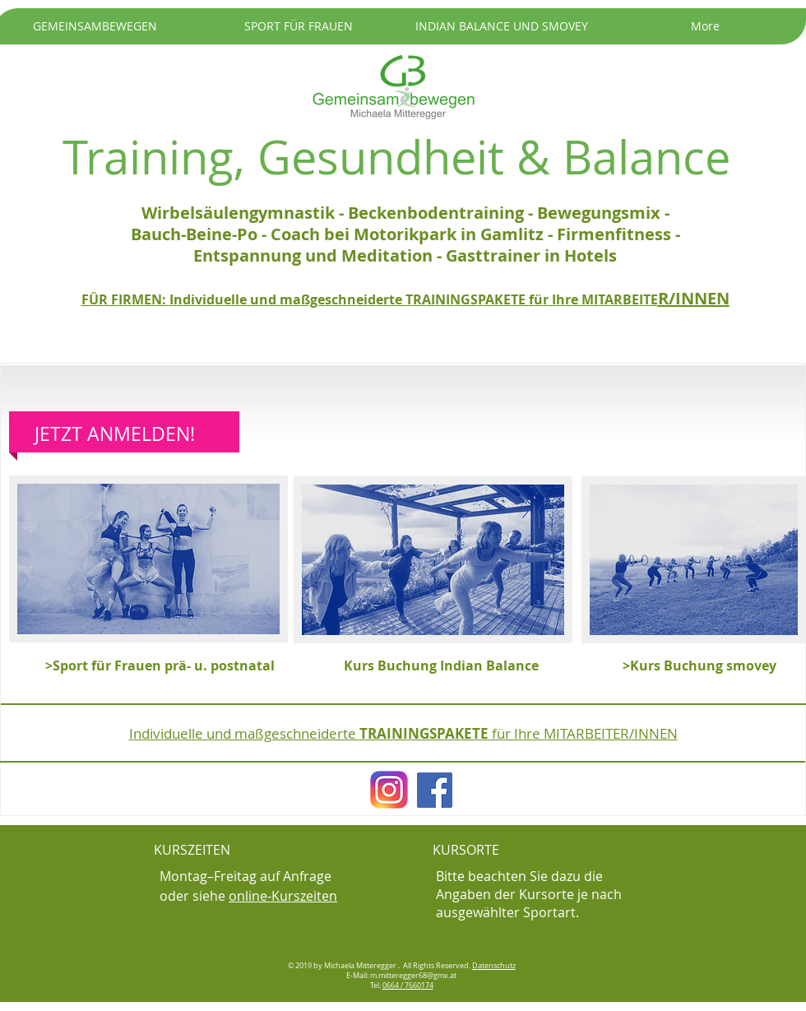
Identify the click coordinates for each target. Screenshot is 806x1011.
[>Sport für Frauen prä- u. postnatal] (160, 665)
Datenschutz (494, 966)
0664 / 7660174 (407, 985)
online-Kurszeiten (283, 896)
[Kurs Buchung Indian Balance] (441, 665)
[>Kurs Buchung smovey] (708, 665)
